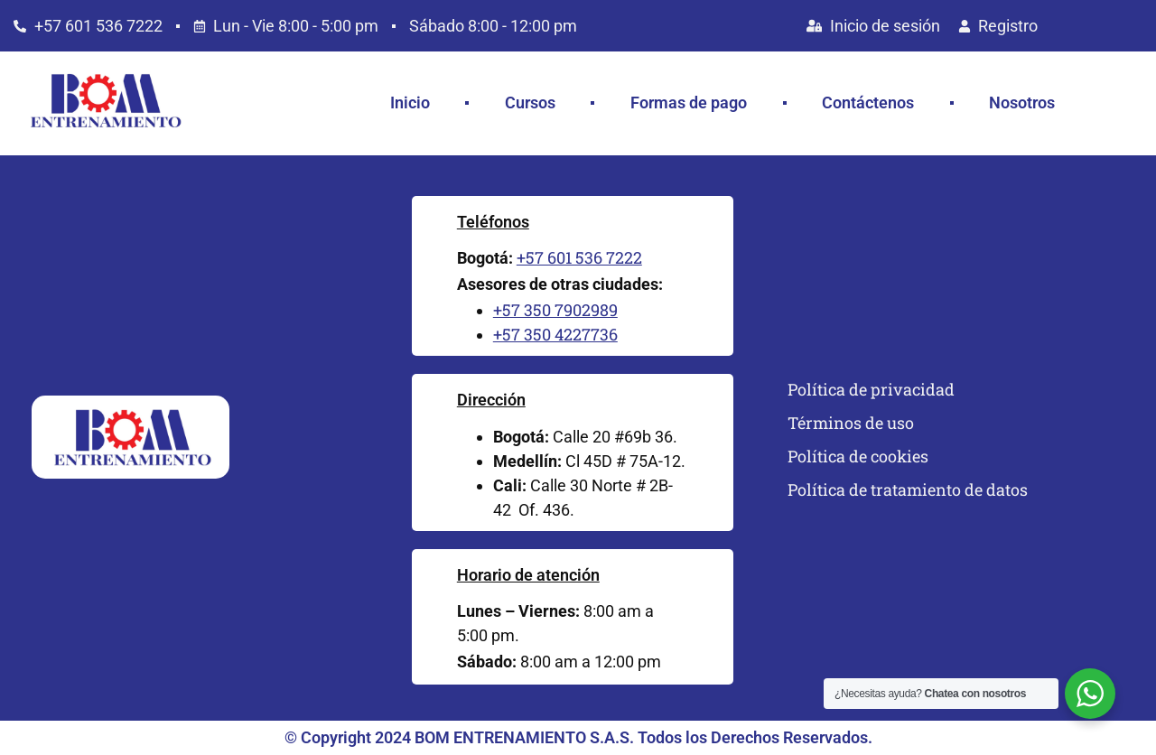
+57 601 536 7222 (579, 257)
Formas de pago (688, 102)
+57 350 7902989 (555, 310)
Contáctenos (868, 102)
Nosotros (1022, 102)
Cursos (530, 102)
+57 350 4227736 (555, 334)
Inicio (410, 102)
